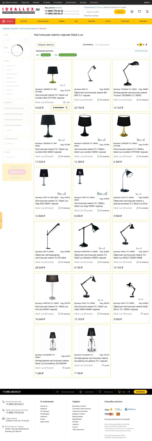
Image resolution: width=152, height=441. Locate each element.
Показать (17, 172)
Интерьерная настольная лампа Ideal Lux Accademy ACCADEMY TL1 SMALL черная (52, 362)
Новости (75, 424)
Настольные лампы (29, 28)
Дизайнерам (71, 2)
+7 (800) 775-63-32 (62, 10)
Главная (6, 28)
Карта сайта (44, 422)
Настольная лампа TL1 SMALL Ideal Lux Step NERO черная (89, 204)
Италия (11, 157)
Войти (147, 2)
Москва (59, 8)
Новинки (43, 416)
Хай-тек (10, 94)
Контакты (94, 2)
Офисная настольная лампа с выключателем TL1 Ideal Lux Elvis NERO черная (131, 202)
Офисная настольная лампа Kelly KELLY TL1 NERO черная (131, 308)
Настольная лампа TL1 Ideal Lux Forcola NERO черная (51, 308)
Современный (13, 86)
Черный (45, 55)
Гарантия (25, 2)
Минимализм (13, 74)
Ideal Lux (11, 144)
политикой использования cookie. (118, 430)
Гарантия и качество (80, 411)
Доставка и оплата (10, 2)
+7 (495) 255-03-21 (62, 13)
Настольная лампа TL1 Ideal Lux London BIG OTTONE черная (51, 96)
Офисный (11, 82)
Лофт (10, 70)
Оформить (140, 392)
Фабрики (43, 409)
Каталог (7, 21)
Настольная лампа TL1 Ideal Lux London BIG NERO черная (51, 150)
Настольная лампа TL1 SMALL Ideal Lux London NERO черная (90, 150)
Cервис (76, 401)
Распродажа (44, 414)
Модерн (11, 78)
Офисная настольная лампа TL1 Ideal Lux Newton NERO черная (90, 256)
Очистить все (141, 51)
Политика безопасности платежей (117, 419)
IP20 (10, 130)
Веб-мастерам (77, 416)
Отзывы (46, 2)
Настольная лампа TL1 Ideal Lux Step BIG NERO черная (51, 202)
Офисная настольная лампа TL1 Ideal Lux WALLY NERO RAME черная (130, 256)
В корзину (60, 107)
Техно (10, 90)
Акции (42, 419)
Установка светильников (81, 409)
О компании (47, 401)
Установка (58, 2)
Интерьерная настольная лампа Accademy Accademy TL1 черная (91, 359)
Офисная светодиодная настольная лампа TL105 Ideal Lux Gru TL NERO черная (50, 256)
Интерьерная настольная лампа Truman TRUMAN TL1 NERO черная (130, 94)
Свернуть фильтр (46, 44)
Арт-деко (11, 66)
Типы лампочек (78, 429)
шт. (122, 391)
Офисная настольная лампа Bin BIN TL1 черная (90, 94)
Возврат (36, 2)
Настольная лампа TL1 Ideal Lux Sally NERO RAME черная (90, 308)
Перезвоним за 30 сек (93, 7)
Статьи (75, 427)
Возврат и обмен (78, 414)
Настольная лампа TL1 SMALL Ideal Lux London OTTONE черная (131, 150)
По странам (44, 411)
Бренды (83, 2)
